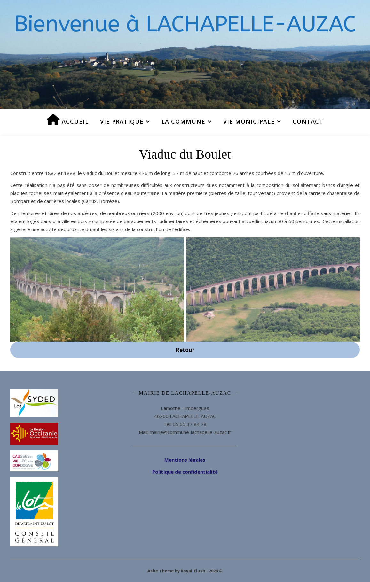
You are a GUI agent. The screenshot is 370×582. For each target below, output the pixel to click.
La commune (183, 121)
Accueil (68, 120)
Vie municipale (249, 121)
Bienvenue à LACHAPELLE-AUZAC (185, 24)
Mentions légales (184, 459)
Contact (308, 121)
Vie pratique (122, 121)
